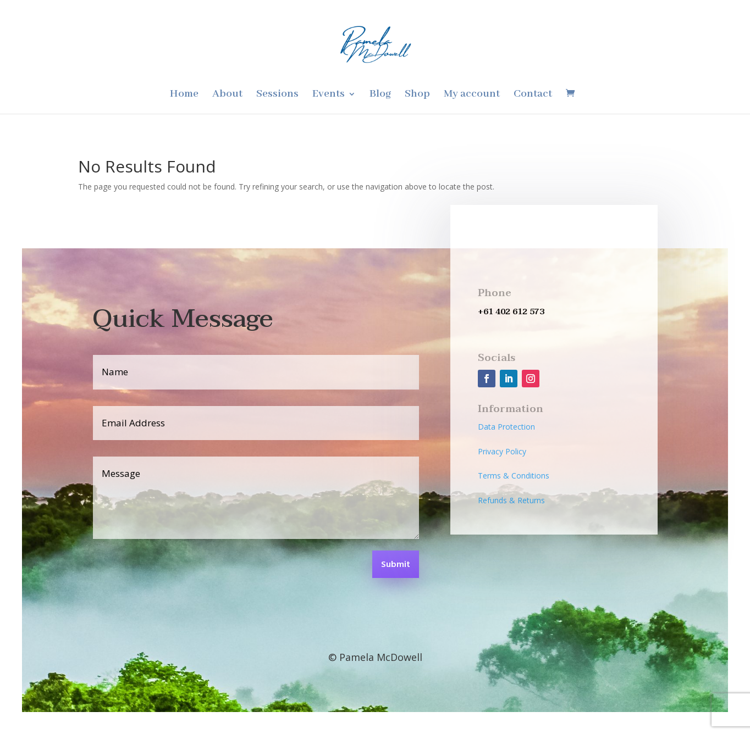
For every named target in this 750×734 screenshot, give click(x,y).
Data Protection (506, 426)
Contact (533, 95)
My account (472, 95)
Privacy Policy (502, 451)
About (227, 95)
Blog (380, 95)
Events (328, 95)
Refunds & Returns (511, 500)
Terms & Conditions (513, 475)
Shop (417, 95)
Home (184, 95)
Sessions (277, 95)
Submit (395, 565)
